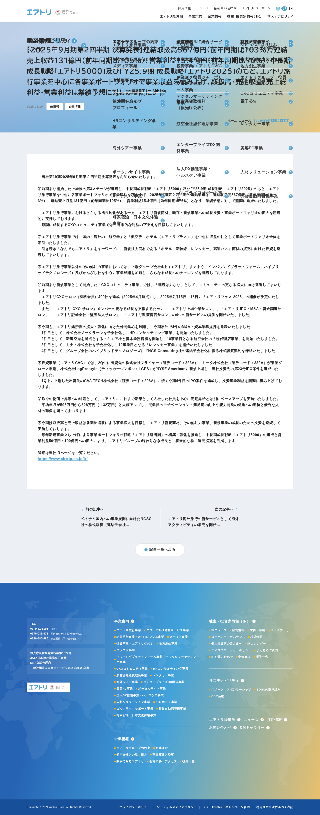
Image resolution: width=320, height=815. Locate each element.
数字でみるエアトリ (130, 761)
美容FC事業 (124, 688)
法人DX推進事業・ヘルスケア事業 (140, 695)
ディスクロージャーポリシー (231, 650)
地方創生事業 (168, 643)
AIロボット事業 (166, 702)
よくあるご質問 (267, 650)
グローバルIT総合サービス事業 (167, 630)
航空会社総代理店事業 (131, 675)
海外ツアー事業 (127, 682)
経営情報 (238, 630)
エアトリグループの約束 (133, 748)
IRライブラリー (281, 630)
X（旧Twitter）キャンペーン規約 (226, 807)
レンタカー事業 (163, 675)
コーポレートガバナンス (228, 637)
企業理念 (162, 748)
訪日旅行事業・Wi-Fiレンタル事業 (140, 637)
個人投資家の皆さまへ (226, 643)
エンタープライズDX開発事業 (163, 682)
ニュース (245, 120)
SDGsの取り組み (268, 689)
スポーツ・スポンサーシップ (231, 689)
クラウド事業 (125, 650)
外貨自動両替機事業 (172, 708)
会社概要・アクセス (163, 761)
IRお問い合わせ (222, 657)
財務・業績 (257, 630)
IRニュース (219, 630)
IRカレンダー (256, 643)
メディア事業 (179, 637)
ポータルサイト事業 (152, 688)
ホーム (232, 120)
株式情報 (256, 637)
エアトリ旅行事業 (128, 630)
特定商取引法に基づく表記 (274, 807)
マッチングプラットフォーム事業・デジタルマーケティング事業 (156, 659)
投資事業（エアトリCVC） (135, 643)
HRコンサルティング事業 (170, 668)
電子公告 (262, 657)
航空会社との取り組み (131, 754)
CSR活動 (217, 696)
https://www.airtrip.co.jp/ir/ (63, 459)
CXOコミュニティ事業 (132, 668)
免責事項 (244, 657)
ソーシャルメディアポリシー (177, 807)
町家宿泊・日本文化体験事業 (136, 715)
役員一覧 (188, 761)
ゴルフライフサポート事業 (134, 708)
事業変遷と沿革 (163, 754)
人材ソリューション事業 (133, 702)
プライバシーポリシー (134, 807)
